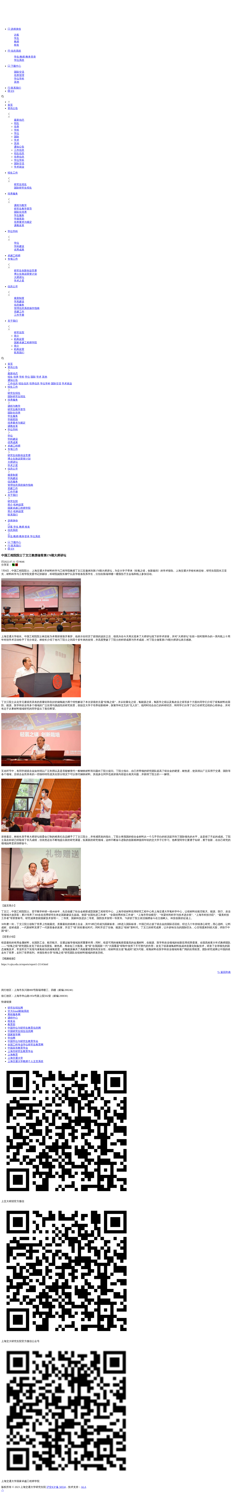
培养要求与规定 (23, 222)
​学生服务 (19, 215)
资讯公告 (13, 108)
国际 (16, 136)
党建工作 (19, 311)
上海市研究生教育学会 (20, 1051)
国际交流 (19, 72)
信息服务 (19, 304)
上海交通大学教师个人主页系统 (25, 1061)
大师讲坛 (19, 277)
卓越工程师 (14, 255)
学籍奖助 (19, 218)
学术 (16, 140)
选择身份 (14, 29)
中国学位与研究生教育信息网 (24, 1027)
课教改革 (19, 225)
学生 (16, 38)
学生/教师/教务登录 (25, 56)
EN (11, 91)
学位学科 (19, 78)
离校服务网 (14, 1014)
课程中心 (13, 1017)
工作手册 (19, 315)
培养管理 (19, 75)
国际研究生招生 (23, 187)
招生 (16, 123)
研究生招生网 (15, 1007)
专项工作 (13, 259)
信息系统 (14, 50)
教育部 (11, 1024)
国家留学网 (14, 1034)
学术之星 (19, 280)
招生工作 (13, 172)
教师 (16, 41)
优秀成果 (19, 249)
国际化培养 (20, 212)
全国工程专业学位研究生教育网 (25, 1044)
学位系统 (19, 60)
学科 (16, 130)
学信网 (11, 1037)
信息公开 (13, 286)
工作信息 (19, 150)
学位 (16, 133)
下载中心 (14, 66)
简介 (16, 335)
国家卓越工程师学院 (25, 342)
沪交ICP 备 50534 (56, 1487)
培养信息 (19, 156)
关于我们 (13, 320)
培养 (16, 126)
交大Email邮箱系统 (18, 1011)
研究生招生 (20, 184)
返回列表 (224, 972)
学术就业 (19, 166)
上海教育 (13, 1054)
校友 (16, 45)
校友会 (11, 1021)
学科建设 (19, 246)
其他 (16, 82)
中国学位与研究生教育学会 (23, 1041)
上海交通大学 (15, 1058)
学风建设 (19, 301)
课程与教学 (20, 205)
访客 (16, 35)
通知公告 (19, 146)
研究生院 (19, 332)
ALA (83, 1487)
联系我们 (14, 87)
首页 (10, 105)
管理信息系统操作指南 (26, 308)
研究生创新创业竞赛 (25, 270)
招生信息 (19, 153)
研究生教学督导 (23, 208)
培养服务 (13, 193)
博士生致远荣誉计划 (25, 274)
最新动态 (19, 120)
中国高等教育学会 (18, 1048)
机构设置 (19, 339)
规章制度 (19, 298)
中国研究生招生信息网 (20, 1031)
